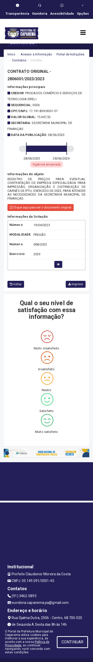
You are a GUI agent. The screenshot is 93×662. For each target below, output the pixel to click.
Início (11, 54)
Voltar (16, 284)
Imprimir (75, 284)
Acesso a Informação (36, 54)
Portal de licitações (70, 54)
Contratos (19, 60)
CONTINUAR (72, 642)
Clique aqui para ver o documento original (40, 207)
